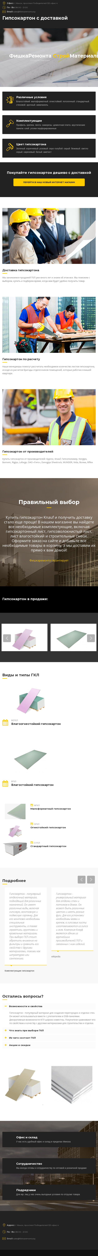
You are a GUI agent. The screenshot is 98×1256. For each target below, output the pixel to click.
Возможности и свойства (25, 1006)
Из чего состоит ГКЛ (22, 1037)
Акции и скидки (19, 1045)
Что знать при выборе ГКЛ (26, 1030)
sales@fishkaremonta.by (21, 11)
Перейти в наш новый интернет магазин (49, 182)
